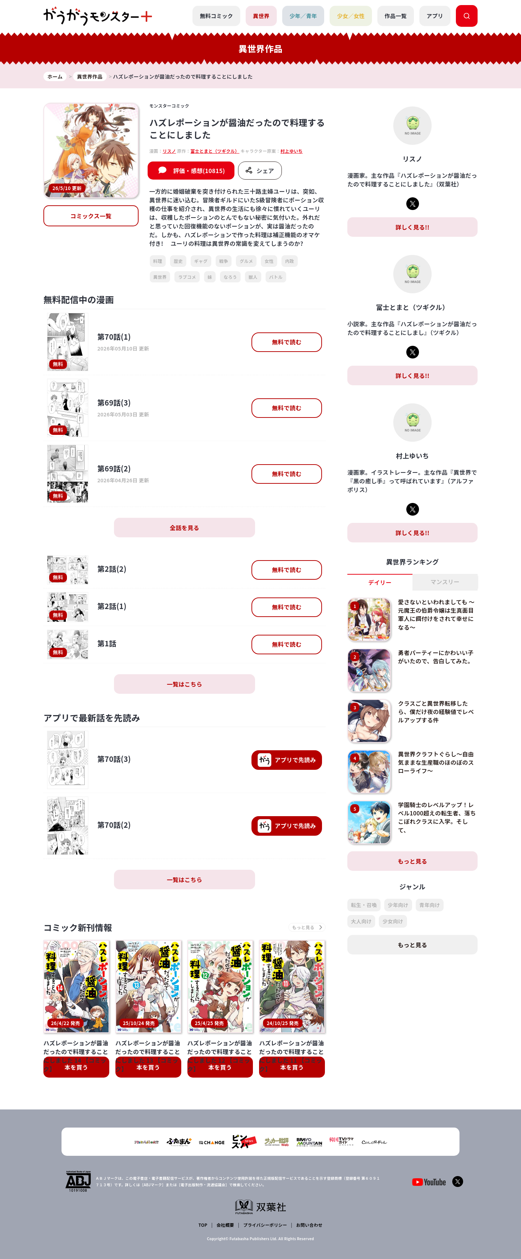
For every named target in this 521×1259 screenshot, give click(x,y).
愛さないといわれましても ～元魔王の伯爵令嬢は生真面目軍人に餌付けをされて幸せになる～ (436, 614)
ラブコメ (187, 277)
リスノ (169, 151)
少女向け (392, 921)
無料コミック (216, 16)
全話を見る (184, 527)
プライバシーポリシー (265, 1225)
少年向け (398, 905)
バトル (276, 277)
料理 (157, 261)
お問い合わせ (309, 1225)
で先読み (286, 760)
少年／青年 (303, 16)
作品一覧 (396, 16)
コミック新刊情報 (78, 927)
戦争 (223, 261)
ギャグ (201, 261)
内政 (289, 261)
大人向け (361, 921)
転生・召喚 (364, 905)
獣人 (253, 277)
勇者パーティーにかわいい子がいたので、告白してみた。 (436, 657)
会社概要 (225, 1225)
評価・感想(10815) (199, 171)
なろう (230, 277)
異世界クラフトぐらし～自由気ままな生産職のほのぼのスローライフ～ (436, 762)
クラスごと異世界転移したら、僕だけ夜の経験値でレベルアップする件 (436, 711)
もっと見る (412, 861)
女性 (269, 261)
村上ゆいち (291, 151)
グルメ (246, 261)
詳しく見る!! (412, 227)
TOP (203, 1225)
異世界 (261, 16)
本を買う (76, 1067)
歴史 (178, 261)
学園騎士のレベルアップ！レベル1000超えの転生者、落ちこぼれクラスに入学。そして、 (436, 817)
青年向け (429, 905)
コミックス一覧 (90, 215)
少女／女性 (351, 16)
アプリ (435, 16)
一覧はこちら (184, 684)
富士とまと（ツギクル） (214, 151)
